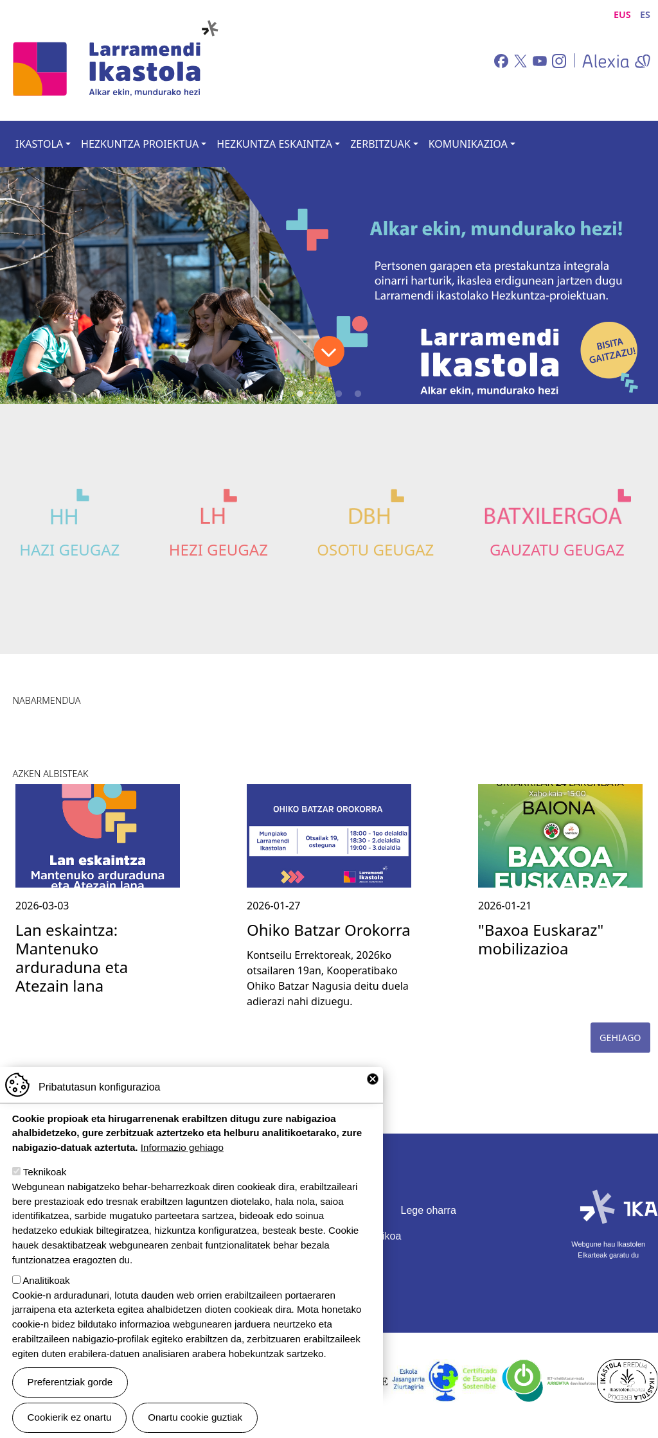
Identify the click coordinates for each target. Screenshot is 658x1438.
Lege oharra (428, 1210)
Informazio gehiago (182, 1147)
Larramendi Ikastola (114, 60)
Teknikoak (45, 1171)
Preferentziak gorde (70, 1381)
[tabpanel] (329, 285)
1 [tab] (300, 394)
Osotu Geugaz (375, 549)
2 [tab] (319, 394)
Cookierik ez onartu (70, 1417)
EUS (622, 14)
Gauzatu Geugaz (557, 549)
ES (645, 14)
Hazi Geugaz (69, 549)
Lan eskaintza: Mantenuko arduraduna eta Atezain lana (71, 957)
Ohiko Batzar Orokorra (329, 929)
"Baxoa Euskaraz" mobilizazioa (540, 939)
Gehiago (620, 1037)
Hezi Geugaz (218, 549)
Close (372, 1079)
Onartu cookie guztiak (195, 1417)
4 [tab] (357, 394)
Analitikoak (45, 1280)
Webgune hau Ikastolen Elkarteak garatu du (608, 1249)
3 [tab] (338, 394)
